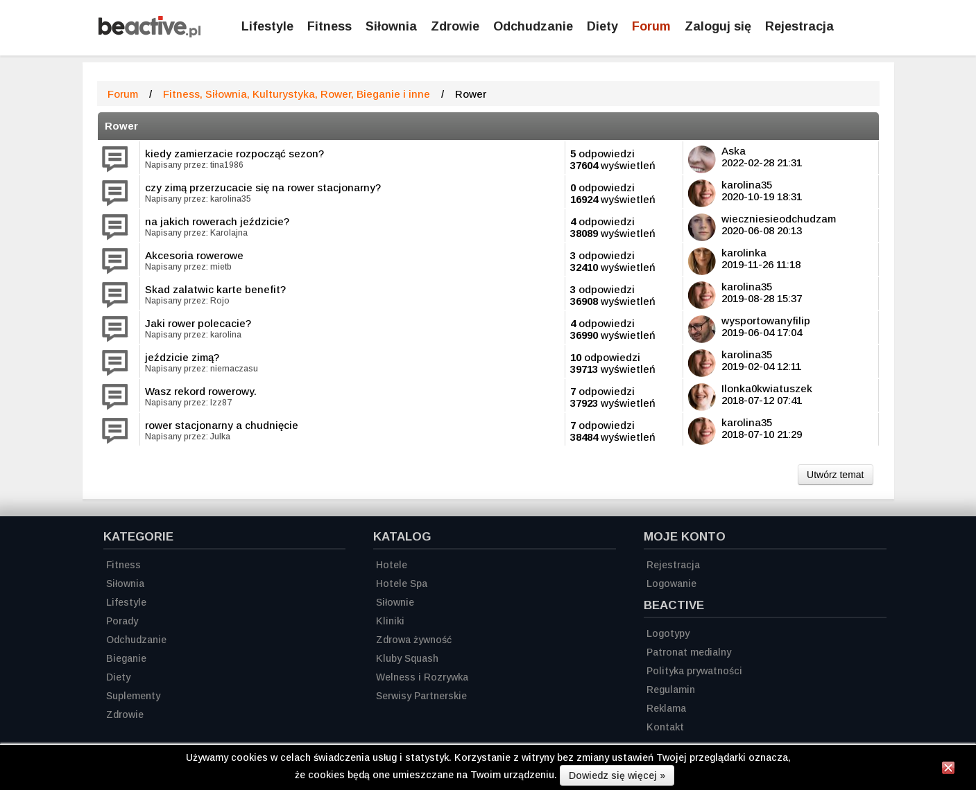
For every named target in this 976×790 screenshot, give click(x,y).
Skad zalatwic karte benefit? (215, 289)
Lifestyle (267, 26)
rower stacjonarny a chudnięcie (221, 425)
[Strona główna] (149, 34)
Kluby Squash (407, 658)
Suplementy (133, 695)
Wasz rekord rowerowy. (201, 391)
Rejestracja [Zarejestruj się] (799, 26)
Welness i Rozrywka (422, 677)
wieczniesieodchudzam (778, 219)
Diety (602, 26)
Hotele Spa (401, 583)
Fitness (329, 26)
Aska (733, 151)
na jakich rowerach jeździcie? (217, 221)
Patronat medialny (689, 652)
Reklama (666, 708)
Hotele (391, 564)
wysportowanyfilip (765, 320)
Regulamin (671, 689)
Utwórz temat (835, 474)
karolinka (744, 252)
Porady (122, 620)
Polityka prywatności (694, 670)
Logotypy (668, 633)
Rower (121, 126)
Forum (651, 26)
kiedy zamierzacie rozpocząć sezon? (234, 153)
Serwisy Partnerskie (421, 695)
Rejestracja (673, 564)
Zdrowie (455, 26)
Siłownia (391, 26)
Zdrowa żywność (414, 639)
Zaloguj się (718, 26)
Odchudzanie (533, 26)
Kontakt (665, 726)
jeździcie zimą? (182, 357)
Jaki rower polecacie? (198, 323)
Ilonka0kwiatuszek (766, 388)
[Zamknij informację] (948, 769)
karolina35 (746, 185)
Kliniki (390, 620)
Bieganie (126, 658)
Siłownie (395, 602)
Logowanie (671, 583)
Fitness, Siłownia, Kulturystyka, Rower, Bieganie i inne (296, 94)
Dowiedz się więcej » (617, 775)
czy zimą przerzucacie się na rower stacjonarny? (263, 187)
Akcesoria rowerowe (194, 255)
